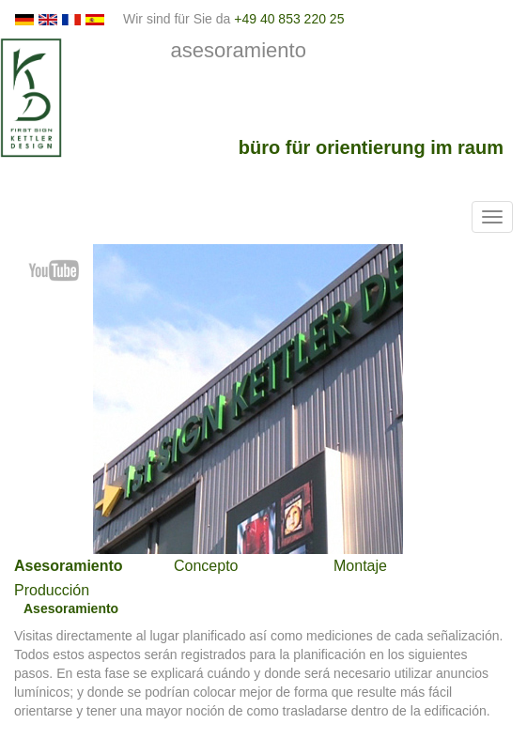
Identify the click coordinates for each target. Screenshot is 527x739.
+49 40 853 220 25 (289, 18)
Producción (51, 590)
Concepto (206, 566)
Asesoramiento (68, 566)
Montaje (360, 566)
